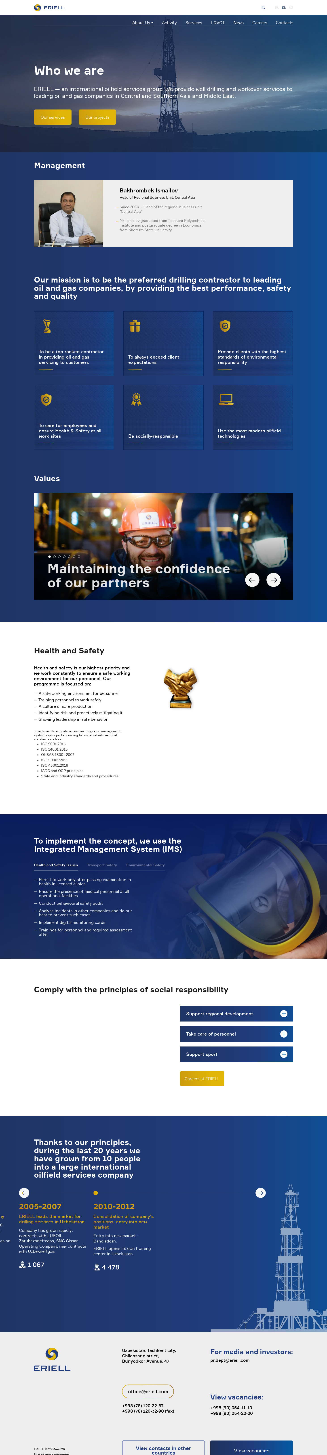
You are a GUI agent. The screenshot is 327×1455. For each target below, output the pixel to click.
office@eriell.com (148, 1365)
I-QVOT (218, 22)
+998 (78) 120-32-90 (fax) (148, 1385)
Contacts (284, 22)
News (239, 22)
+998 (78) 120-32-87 (143, 1380)
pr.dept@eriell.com (230, 1334)
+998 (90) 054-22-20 (231, 1387)
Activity (169, 22)
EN (284, 7)
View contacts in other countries (163, 1424)
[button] (49, 556)
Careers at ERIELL (202, 1078)
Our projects (97, 117)
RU (277, 7)
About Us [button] (141, 22)
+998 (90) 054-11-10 (231, 1382)
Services (194, 22)
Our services (53, 117)
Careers (259, 22)
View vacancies (251, 1425)
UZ (291, 7)
